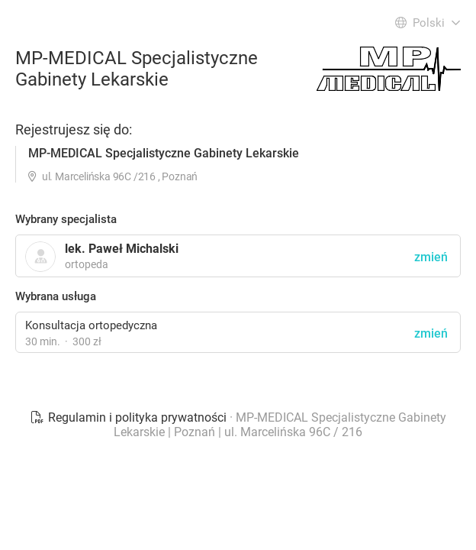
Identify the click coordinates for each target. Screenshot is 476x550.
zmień (431, 333)
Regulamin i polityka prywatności (130, 417)
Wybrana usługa (55, 296)
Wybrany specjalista (66, 219)
